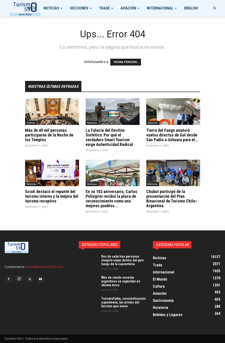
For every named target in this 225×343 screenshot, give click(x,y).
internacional (160, 8)
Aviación (128, 8)
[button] (214, 8)
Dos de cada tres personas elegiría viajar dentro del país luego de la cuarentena (122, 260)
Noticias (51, 8)
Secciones (79, 8)
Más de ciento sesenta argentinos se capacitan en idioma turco (120, 281)
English (191, 8)
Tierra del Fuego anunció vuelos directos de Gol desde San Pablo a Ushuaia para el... (172, 135)
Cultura (30, 122)
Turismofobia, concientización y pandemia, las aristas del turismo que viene (123, 302)
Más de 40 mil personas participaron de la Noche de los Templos (49, 135)
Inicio (32, 8)
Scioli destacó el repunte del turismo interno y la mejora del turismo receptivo (51, 196)
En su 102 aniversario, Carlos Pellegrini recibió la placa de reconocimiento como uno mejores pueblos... (111, 198)
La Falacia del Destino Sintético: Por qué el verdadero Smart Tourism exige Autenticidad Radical (109, 137)
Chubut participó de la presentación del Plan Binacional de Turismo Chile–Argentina (172, 198)
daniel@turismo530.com (44, 266)
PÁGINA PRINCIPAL (125, 62)
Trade (104, 8)
